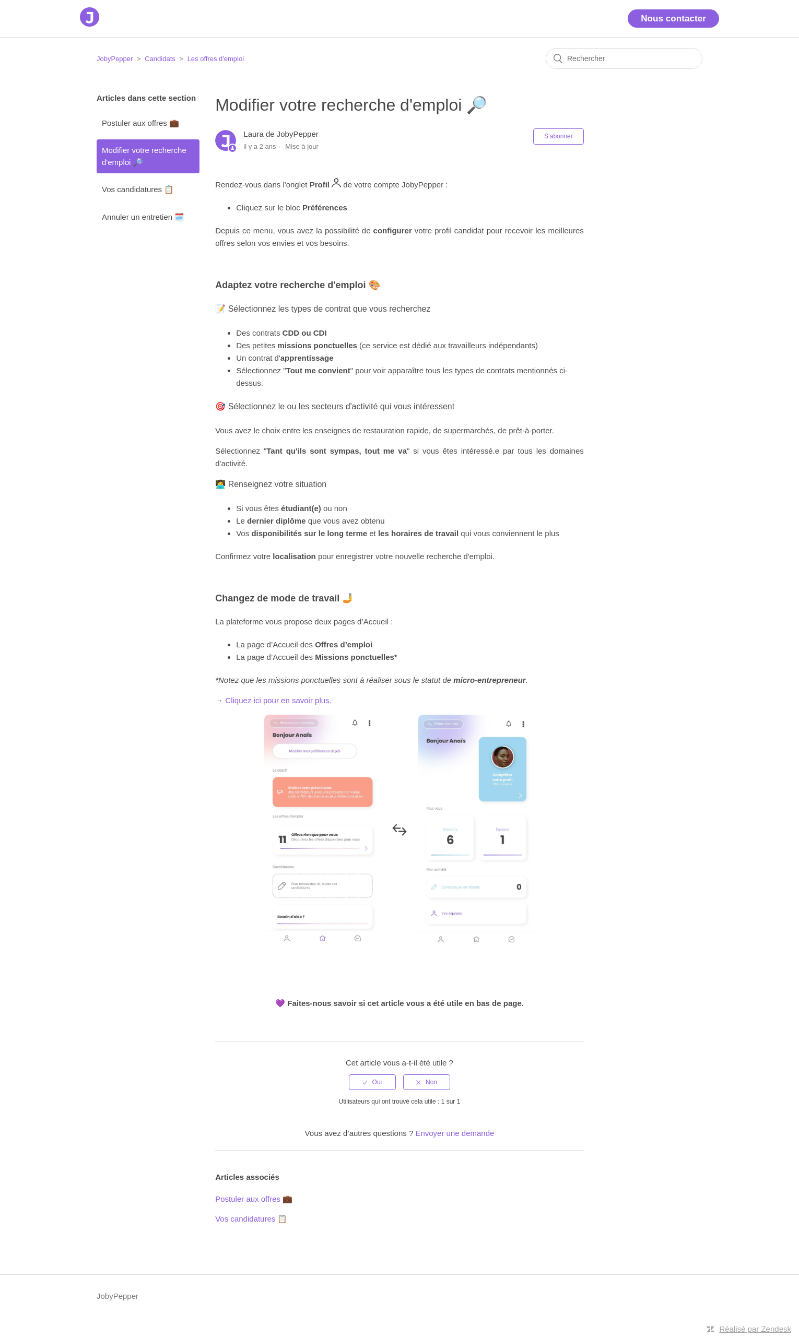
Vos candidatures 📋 (138, 189)
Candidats (160, 59)
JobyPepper (115, 59)
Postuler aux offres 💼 (140, 123)
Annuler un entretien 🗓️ (143, 216)
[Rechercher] (624, 58)
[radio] (372, 1082)
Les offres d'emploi (215, 59)
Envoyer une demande (454, 1133)
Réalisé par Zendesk (755, 1328)
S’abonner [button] (558, 136)
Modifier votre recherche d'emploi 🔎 (144, 156)
